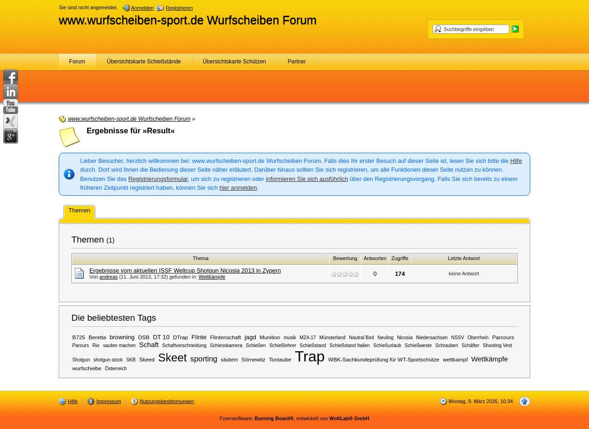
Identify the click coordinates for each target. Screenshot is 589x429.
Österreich (116, 368)
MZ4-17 (308, 337)
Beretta (97, 337)
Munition (270, 337)
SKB (131, 359)
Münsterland (332, 337)
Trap (310, 356)
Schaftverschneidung (184, 345)
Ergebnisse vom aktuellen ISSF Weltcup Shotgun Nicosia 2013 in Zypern (185, 270)
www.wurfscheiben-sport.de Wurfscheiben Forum (187, 19)
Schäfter (470, 345)
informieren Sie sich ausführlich (307, 178)
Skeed (147, 359)
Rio (96, 345)
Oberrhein (478, 337)
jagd (250, 337)
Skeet (172, 357)
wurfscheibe (86, 368)
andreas (108, 277)
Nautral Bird (361, 337)
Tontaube (280, 359)
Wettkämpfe (211, 277)
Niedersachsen (431, 337)
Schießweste (418, 345)
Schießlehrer (282, 345)
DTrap (180, 337)
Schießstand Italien (349, 345)
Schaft (149, 344)
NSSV (457, 337)
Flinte (199, 337)
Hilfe (516, 160)
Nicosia (405, 337)
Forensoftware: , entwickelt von (294, 418)
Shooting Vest (497, 345)
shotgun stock (108, 359)
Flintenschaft (225, 337)
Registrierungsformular (158, 178)
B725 (78, 337)
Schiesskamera (226, 345)
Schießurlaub (387, 345)
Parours (80, 345)
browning (122, 337)
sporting (203, 358)
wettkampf (455, 359)
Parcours (503, 337)
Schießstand (313, 345)
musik (290, 337)
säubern (229, 359)
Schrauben (447, 345)
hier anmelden (238, 187)
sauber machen (119, 345)
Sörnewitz (254, 359)
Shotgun (81, 359)
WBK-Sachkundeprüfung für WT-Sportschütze (383, 359)
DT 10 (161, 337)
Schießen (256, 345)
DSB (143, 337)
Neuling (386, 337)
